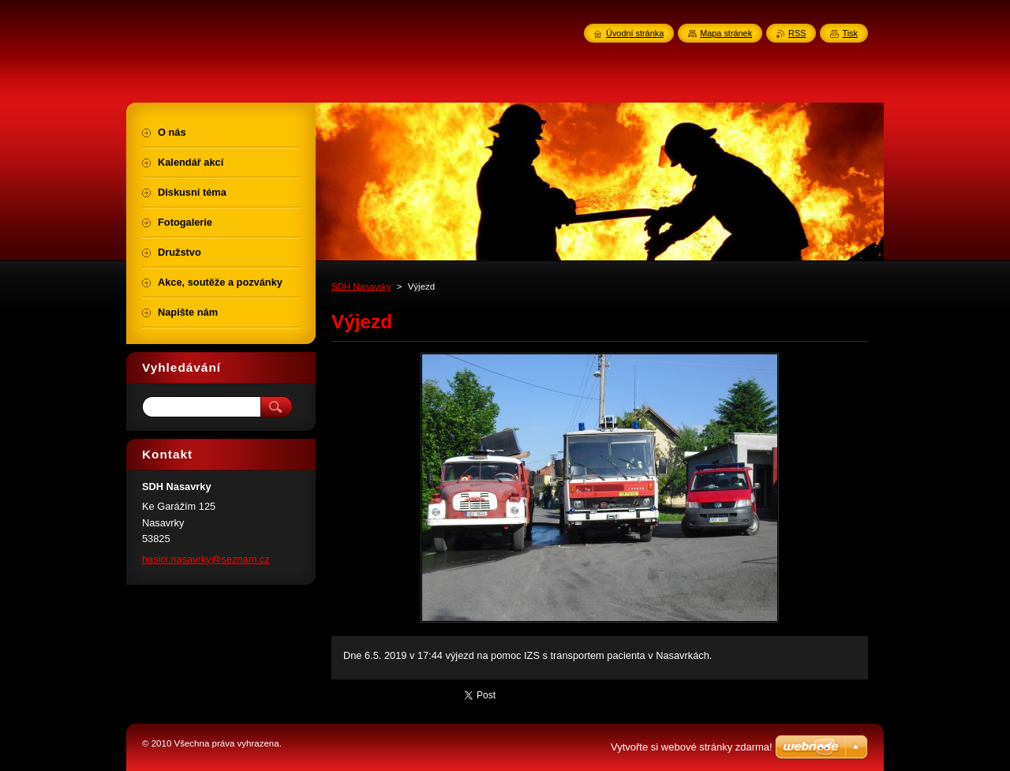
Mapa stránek (726, 33)
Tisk (850, 33)
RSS (797, 33)
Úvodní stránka (635, 33)
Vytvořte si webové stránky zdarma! (691, 747)
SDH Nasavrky (361, 286)
